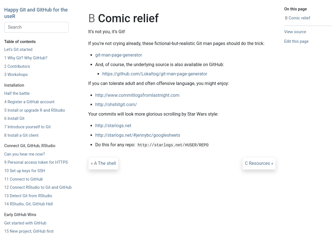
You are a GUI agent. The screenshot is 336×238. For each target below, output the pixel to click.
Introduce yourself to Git (27, 127)
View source (295, 32)
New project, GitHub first (29, 231)
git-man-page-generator (118, 55)
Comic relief (297, 18)
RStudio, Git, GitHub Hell (28, 204)
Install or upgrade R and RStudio (34, 110)
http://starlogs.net (113, 125)
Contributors (17, 66)
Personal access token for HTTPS (36, 162)
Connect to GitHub (23, 179)
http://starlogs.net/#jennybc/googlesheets (137, 135)
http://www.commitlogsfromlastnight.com (137, 95)
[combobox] (36, 27)
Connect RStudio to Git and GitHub (38, 187)
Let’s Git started (18, 49)
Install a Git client (21, 135)
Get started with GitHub (25, 223)
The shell (105, 163)
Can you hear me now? (24, 154)
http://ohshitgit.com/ (116, 104)
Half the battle (17, 93)
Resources (257, 163)
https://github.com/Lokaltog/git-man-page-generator (155, 74)
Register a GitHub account (29, 102)
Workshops (16, 74)
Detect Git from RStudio (28, 196)
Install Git (14, 118)
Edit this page (296, 41)
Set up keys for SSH (24, 171)
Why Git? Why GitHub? (25, 58)
